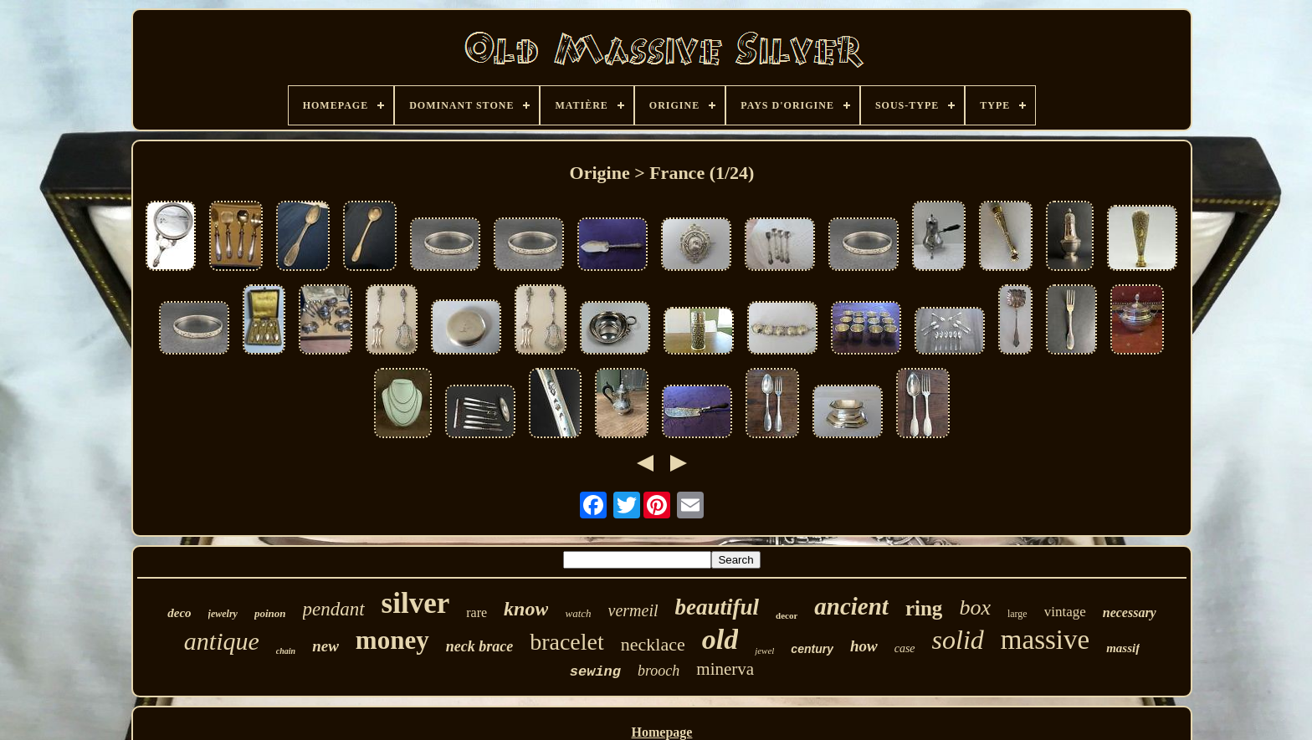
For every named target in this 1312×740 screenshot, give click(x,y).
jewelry (223, 614)
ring (923, 608)
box (975, 607)
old (720, 639)
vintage (1065, 612)
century (812, 649)
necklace (653, 644)
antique (221, 641)
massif (1123, 648)
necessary (1129, 612)
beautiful (717, 607)
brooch (658, 670)
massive (1045, 640)
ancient (851, 606)
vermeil (633, 610)
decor (786, 615)
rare (476, 612)
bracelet (567, 642)
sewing (595, 672)
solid (958, 640)
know (526, 609)
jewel (764, 651)
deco (179, 613)
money (392, 640)
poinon (270, 613)
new (325, 646)
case (904, 648)
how (864, 646)
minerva (725, 669)
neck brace (479, 646)
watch (578, 613)
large (1017, 614)
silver (416, 603)
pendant (334, 609)
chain (285, 651)
